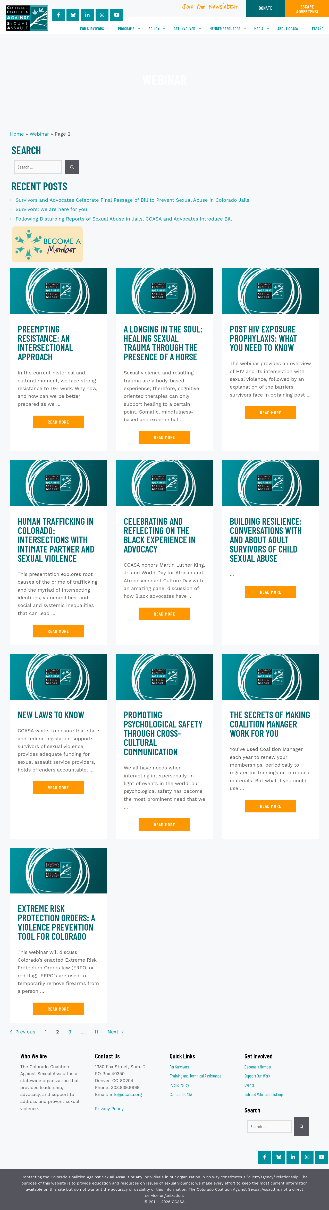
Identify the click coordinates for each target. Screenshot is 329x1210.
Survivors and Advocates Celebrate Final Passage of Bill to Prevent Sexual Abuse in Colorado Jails (132, 200)
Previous (23, 1032)
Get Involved (190, 28)
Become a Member (258, 1066)
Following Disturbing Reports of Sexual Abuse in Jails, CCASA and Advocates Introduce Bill (124, 219)
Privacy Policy (109, 1108)
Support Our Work (257, 1075)
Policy (159, 28)
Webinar (39, 134)
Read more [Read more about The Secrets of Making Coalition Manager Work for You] (270, 806)
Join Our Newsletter (210, 8)
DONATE (265, 8)
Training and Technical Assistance (195, 1075)
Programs (131, 28)
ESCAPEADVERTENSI (307, 9)
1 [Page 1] (46, 1032)
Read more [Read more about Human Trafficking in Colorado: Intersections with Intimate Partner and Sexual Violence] (58, 631)
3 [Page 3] (70, 1032)
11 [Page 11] (96, 1032)
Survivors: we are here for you (51, 209)
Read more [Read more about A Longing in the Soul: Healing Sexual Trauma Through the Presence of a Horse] (164, 437)
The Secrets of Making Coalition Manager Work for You (270, 724)
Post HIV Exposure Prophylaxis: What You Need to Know (263, 338)
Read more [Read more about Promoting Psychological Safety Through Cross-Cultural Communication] (164, 824)
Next (115, 1032)
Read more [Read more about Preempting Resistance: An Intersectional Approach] (58, 422)
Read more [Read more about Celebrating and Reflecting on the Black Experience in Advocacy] (164, 614)
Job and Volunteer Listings (264, 1094)
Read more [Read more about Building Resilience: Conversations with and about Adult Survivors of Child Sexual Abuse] (270, 592)
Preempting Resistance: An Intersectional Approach (45, 342)
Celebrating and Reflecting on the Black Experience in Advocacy (160, 534)
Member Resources (229, 28)
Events (249, 1085)
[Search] (72, 167)
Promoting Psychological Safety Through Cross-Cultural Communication (163, 733)
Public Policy (179, 1085)
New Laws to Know (51, 714)
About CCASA (292, 28)
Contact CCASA (181, 1094)
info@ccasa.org (126, 1094)
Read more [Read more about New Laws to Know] (58, 787)
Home (17, 134)
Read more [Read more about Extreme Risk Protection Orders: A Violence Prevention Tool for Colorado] (58, 1009)
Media (264, 28)
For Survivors (97, 28)
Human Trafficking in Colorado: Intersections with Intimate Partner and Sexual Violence (56, 539)
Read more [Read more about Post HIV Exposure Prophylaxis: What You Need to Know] (270, 412)
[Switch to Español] (318, 28)
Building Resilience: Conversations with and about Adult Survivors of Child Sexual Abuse (266, 539)
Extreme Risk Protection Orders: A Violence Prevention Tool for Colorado (56, 922)
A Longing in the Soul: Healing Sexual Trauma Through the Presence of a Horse (163, 342)
